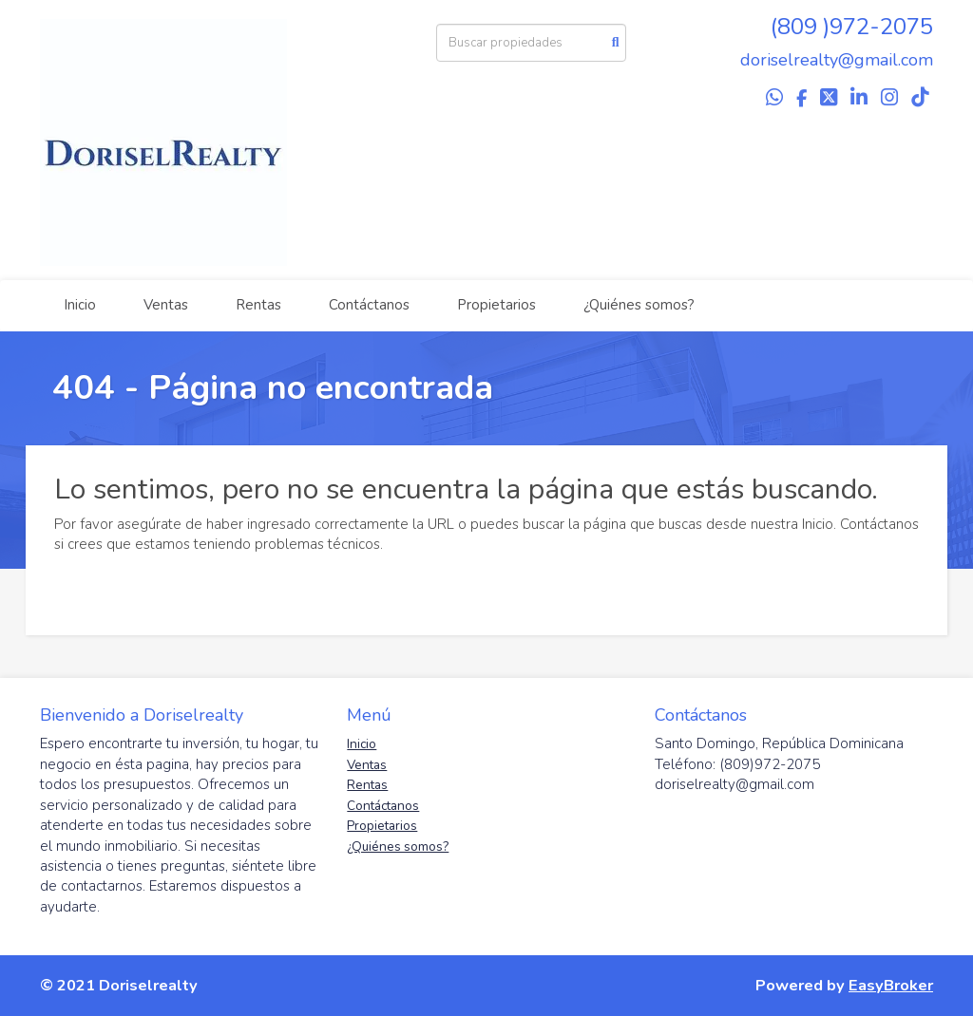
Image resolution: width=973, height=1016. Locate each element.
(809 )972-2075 (852, 26)
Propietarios (496, 304)
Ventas (165, 304)
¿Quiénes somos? (639, 304)
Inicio (80, 304)
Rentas (258, 304)
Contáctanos (369, 304)
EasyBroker (891, 985)
